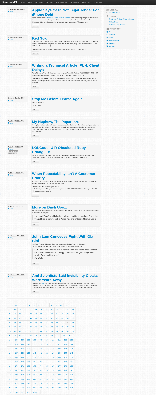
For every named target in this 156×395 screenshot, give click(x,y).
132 (53, 349)
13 (10, 309)
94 (25, 335)
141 (41, 353)
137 (16, 353)
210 (59, 379)
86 (52, 331)
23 (62, 309)
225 (16, 388)
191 (10, 375)
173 (34, 366)
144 (59, 353)
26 (10, 314)
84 (41, 331)
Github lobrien (114, 22)
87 (57, 331)
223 (71, 383)
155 (59, 357)
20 (46, 309)
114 (10, 344)
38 (73, 314)
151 (34, 357)
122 (59, 344)
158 (10, 362)
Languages (13, 151)
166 (59, 362)
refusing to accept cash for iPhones (58, 18)
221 (59, 383)
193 (22, 375)
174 (41, 366)
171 (22, 366)
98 (46, 335)
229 (41, 388)
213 (10, 383)
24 (67, 309)
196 (41, 375)
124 (71, 344)
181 (16, 370)
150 (28, 357)
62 (62, 322)
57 (36, 322)
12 (71, 305)
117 (28, 344)
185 (41, 370)
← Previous (13, 305)
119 (41, 344)
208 (47, 379)
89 (67, 331)
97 (41, 335)
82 (31, 331)
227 (28, 388)
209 (53, 379)
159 (16, 362)
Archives (98, 2)
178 (65, 366)
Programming (61, 2)
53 (15, 322)
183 (28, 370)
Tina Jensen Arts (114, 12)
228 (34, 388)
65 (10, 327)
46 (46, 318)
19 (41, 309)
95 (31, 335)
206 (34, 379)
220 (53, 383)
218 (41, 383)
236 (16, 392)
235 (10, 392)
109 (47, 340)
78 (10, 331)
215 (22, 383)
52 (10, 322)
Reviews (74, 2)
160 (22, 362)
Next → (36, 392)
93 (20, 335)
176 (53, 366)
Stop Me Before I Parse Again (57, 99)
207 (41, 379)
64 (73, 322)
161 (28, 362)
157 (71, 357)
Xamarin (85, 2)
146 (71, 353)
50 (67, 318)
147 (10, 357)
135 (71, 349)
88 (62, 331)
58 (41, 322)
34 (52, 314)
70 (36, 327)
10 (61, 305)
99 (52, 335)
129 (34, 349)
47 (52, 318)
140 (34, 353)
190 (71, 370)
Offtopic (39, 2)
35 (57, 314)
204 (22, 379)
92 (15, 335)
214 (16, 383)
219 (47, 383)
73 (52, 327)
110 (53, 340)
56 (31, 322)
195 (34, 375)
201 (71, 375)
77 (73, 327)
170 (16, 366)
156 (65, 357)
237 (22, 392)
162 (34, 362)
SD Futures (12, 153)
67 (20, 327)
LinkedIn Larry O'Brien (117, 25)
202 (10, 379)
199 (59, 375)
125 (10, 349)
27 (15, 314)
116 (22, 344)
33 (46, 314)
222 (65, 383)
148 (16, 357)
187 (53, 370)
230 (47, 388)
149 (22, 357)
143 (53, 353)
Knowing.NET (9, 2)
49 (62, 318)
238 (28, 392)
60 (52, 322)
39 (10, 318)
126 (16, 349)
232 (59, 388)
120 (47, 344)
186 (47, 370)
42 (25, 318)
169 (10, 366)
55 (25, 322)
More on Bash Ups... (49, 207)
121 (53, 344)
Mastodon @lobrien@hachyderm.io (121, 19)
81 (25, 331)
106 (28, 340)
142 (47, 353)
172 (28, 366)
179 (71, 366)
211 (65, 379)
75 (62, 327)
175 (47, 366)
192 (16, 375)
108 (41, 340)
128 (28, 349)
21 (52, 309)
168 (71, 362)
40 (15, 318)
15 (20, 309)
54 (20, 322)
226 (22, 388)
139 (28, 353)
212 (71, 379)
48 (57, 318)
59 (46, 322)
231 (53, 388)
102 (69, 335)
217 (34, 383)
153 (47, 357)
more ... (35, 26)
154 (53, 357)
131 (47, 349)
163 (41, 362)
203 (16, 379)
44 (36, 318)
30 (31, 314)
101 (63, 335)
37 (67, 314)
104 (16, 340)
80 (20, 331)
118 (34, 344)
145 (65, 353)
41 (20, 318)
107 (34, 340)
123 (65, 344)
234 (71, 388)
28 (20, 314)
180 (10, 370)
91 (10, 335)
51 (73, 318)
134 (65, 349)
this (43, 283)
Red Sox (39, 38)
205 (28, 379)
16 (25, 309)
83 (36, 331)
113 (71, 340)
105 (22, 340)
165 (53, 362)
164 (47, 362)
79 (15, 331)
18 (36, 309)
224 (10, 388)
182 (22, 370)
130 (41, 349)
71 (41, 327)
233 (65, 388)
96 (36, 335)
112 (65, 340)
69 (31, 327)
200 (65, 375)
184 (34, 370)
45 (41, 318)
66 (15, 327)
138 (22, 353)
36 (62, 314)
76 (67, 327)
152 (41, 357)
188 (59, 370)
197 (47, 375)
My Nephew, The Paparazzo (56, 122)
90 (73, 331)
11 (66, 305)
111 (59, 340)
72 (46, 327)
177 (59, 366)
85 (46, 331)
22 (57, 309)
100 (57, 335)
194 (28, 375)
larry (10, 11)
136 (10, 353)
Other (49, 2)
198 (53, 375)
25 (73, 309)
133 (59, 349)
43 (31, 318)
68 (25, 327)
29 (25, 314)
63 (67, 322)
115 (16, 344)
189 (65, 370)
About (23, 2)
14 (15, 309)
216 (28, 383)
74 (57, 327)
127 (22, 349)
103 (10, 340)
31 (36, 314)
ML (29, 2)
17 (31, 309)
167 (65, 362)
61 (57, 322)
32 (41, 314)
